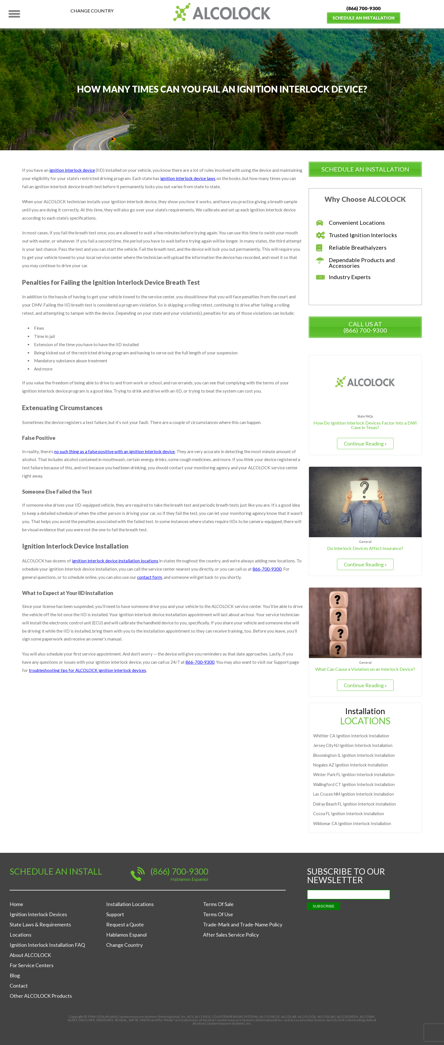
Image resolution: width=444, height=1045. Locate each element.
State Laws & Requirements (40, 924)
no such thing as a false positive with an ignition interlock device (115, 461)
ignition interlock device (72, 170)
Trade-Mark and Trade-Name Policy (242, 924)
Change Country (92, 10)
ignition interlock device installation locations (118, 574)
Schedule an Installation (363, 17)
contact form (151, 591)
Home (16, 904)
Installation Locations (130, 904)
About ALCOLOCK (30, 955)
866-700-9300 (276, 583)
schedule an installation (365, 169)
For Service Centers (32, 965)
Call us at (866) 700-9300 (365, 327)
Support (115, 914)
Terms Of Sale (218, 904)
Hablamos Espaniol (189, 879)
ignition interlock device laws (214, 179)
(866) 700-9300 (363, 8)
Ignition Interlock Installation (351, 735)
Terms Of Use (218, 914)
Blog (15, 975)
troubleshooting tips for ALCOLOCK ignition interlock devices (89, 688)
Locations (20, 934)
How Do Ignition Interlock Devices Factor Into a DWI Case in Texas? (365, 425)
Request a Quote (125, 924)
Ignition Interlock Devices (38, 914)
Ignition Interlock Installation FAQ (47, 945)
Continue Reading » (365, 443)
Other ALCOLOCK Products (41, 996)
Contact (19, 985)
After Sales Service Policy (231, 934)
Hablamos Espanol (126, 934)
